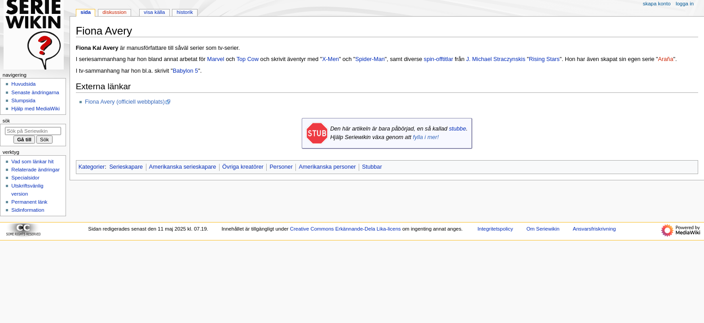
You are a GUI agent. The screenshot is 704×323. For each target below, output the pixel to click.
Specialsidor (25, 177)
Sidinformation (27, 210)
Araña (665, 59)
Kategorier (92, 167)
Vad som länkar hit (32, 161)
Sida (85, 12)
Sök (6, 120)
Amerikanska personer (327, 167)
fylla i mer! (426, 137)
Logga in (685, 3)
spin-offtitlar (438, 59)
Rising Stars (544, 59)
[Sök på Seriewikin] (33, 131)
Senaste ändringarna (35, 92)
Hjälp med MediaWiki (35, 108)
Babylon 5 (185, 71)
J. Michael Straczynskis (495, 59)
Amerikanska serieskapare (182, 167)
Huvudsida (23, 84)
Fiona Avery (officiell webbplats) (125, 102)
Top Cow (248, 59)
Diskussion (114, 12)
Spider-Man (370, 59)
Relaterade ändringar (35, 169)
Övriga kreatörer (243, 167)
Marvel (215, 59)
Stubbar (372, 167)
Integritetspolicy (495, 228)
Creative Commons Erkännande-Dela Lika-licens (345, 228)
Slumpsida (23, 100)
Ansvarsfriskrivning (594, 228)
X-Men (330, 59)
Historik (185, 12)
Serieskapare (126, 167)
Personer (280, 167)
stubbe (457, 129)
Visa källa (154, 12)
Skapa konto (657, 3)
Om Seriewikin (542, 228)
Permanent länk (29, 202)
